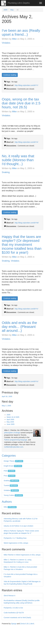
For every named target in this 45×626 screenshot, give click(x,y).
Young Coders (13, 495)
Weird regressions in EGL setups (16, 543)
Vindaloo (6, 43)
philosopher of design (12, 433)
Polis (9, 471)
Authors (7, 501)
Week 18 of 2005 (13, 417)
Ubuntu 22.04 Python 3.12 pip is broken (18, 526)
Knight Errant (13, 466)
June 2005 (10, 424)
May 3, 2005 (6, 406)
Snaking (6, 172)
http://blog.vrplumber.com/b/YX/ (26, 142)
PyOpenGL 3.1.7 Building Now (15, 538)
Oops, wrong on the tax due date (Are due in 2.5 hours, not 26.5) (21, 103)
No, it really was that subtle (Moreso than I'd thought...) (18, 160)
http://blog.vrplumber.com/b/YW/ (27, 223)
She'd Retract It (9, 596)
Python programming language (15, 440)
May (12, 10)
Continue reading (9, 75)
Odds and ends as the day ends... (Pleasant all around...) (19, 327)
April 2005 (10, 419)
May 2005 (10, 422)
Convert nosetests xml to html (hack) (17, 617)
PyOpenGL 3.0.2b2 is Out (13, 608)
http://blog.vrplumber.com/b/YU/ (26, 381)
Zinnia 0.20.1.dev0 (27, 624)
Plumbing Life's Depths (19, 3)
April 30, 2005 (7, 396)
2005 (5, 10)
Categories (9, 455)
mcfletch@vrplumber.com (13, 447)
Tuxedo (11, 485)
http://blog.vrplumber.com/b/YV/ (26, 309)
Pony (9, 476)
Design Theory (13, 461)
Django (13, 624)
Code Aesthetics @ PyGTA (14, 613)
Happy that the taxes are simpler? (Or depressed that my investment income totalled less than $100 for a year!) (21, 244)
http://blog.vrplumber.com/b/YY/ (26, 85)
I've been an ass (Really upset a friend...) (21, 32)
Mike (14, 39)
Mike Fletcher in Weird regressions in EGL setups (22, 555)
